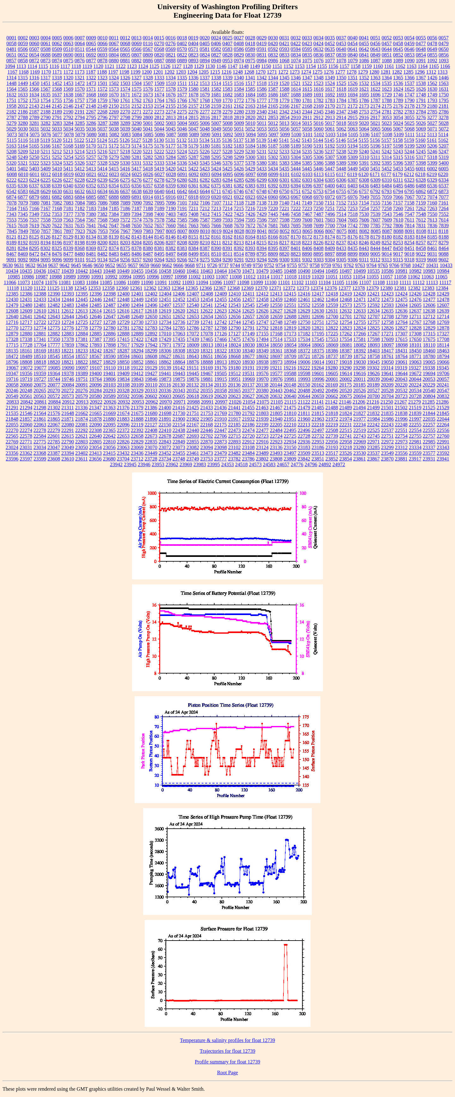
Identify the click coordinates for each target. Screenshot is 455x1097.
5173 (125, 146)
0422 (296, 43)
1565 (23, 89)
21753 (206, 413)
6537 (444, 185)
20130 (178, 384)
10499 (359, 271)
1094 (10, 66)
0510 (68, 49)
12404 (165, 293)
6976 (353, 197)
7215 (239, 208)
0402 (182, 43)
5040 (136, 128)
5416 (125, 168)
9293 (250, 259)
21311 (67, 407)
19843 (137, 379)
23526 (345, 453)
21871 (67, 419)
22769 (12, 441)
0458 (398, 43)
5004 (182, 123)
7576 (148, 219)
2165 (273, 106)
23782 (234, 458)
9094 (34, 259)
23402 (81, 453)
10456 (151, 271)
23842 (304, 458)
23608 (53, 458)
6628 (34, 191)
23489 (262, 453)
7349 (34, 214)
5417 (136, 168)
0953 (227, 60)
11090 (147, 282)
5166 (45, 146)
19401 (109, 373)
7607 (375, 219)
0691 (80, 55)
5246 (432, 151)
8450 (398, 248)
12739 (192, 322)
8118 (443, 231)
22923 (276, 441)
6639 (148, 191)
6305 (330, 180)
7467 (307, 214)
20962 (151, 402)
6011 (34, 174)
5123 (91, 140)
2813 (171, 117)
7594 (239, 219)
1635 (45, 94)
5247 (444, 151)
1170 (46, 72)
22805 (95, 441)
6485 (398, 185)
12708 (387, 316)
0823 (193, 55)
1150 (266, 66)
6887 (102, 197)
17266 (359, 333)
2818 (227, 117)
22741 (345, 436)
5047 (193, 128)
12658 (262, 316)
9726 (212, 265)
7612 (421, 219)
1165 (434, 66)
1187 (90, 72)
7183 (91, 208)
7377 (68, 214)
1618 (341, 89)
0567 (148, 49)
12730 (137, 322)
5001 (148, 123)
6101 (285, 174)
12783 (151, 328)
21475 (290, 407)
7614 (444, 219)
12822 (331, 328)
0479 (444, 43)
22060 (26, 424)
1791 (421, 100)
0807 (136, 55)
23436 (137, 453)
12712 (429, 316)
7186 (125, 208)
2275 (182, 111)
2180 (432, 106)
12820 (304, 328)
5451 (375, 168)
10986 (27, 276)
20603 (165, 396)
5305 (307, 157)
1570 (80, 89)
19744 (53, 379)
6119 (352, 174)
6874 (11, 197)
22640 (95, 436)
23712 (137, 458)
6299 (262, 180)
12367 (219, 288)
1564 (11, 89)
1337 (205, 77)
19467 (206, 373)
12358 (108, 288)
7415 (216, 214)
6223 (23, 180)
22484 (276, 430)
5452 (387, 168)
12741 (206, 322)
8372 (102, 248)
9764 (372, 265)
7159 (421, 202)
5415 (114, 168)
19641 (387, 373)
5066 (387, 128)
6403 (353, 185)
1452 (57, 83)
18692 (262, 356)
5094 (251, 134)
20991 (207, 402)
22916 (262, 441)
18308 (179, 350)
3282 (45, 123)
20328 (123, 390)
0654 (34, 55)
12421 (373, 293)
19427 (151, 373)
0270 (159, 43)
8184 (421, 237)
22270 (12, 430)
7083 (69, 202)
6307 (353, 180)
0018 (182, 37)
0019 (193, 37)
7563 (68, 219)
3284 (68, 123)
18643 (192, 356)
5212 (57, 151)
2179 (421, 106)
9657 (133, 265)
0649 (432, 49)
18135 (12, 350)
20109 (137, 384)
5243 (398, 151)
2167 (296, 106)
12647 (109, 316)
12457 (248, 299)
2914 (341, 117)
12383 (428, 288)
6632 (80, 191)
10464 (220, 271)
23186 (318, 447)
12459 (276, 299)
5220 (136, 151)
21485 (318, 407)
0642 (364, 49)
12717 (26, 322)
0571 (193, 49)
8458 (421, 248)
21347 (95, 407)
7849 (23, 231)
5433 (262, 168)
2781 (387, 111)
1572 (102, 89)
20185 (359, 384)
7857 (46, 231)
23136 (276, 447)
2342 (284, 111)
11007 (221, 276)
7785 (375, 225)
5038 (114, 128)
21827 (359, 413)
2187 (34, 111)
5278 (102, 157)
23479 (220, 453)
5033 (57, 128)
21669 (109, 413)
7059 (387, 197)
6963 (284, 197)
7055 (375, 197)
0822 (182, 55)
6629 (45, 191)
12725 (81, 322)
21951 (290, 419)
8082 (364, 231)
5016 (318, 123)
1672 (136, 94)
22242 (373, 424)
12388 (39, 293)
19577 (276, 373)
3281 (34, 123)
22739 (331, 436)
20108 (123, 384)
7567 (91, 219)
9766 (394, 265)
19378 (67, 373)
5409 (45, 168)
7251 (330, 208)
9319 (421, 259)
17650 (415, 339)
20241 (442, 384)
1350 (341, 77)
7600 (307, 219)
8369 (91, 248)
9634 (42, 265)
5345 (205, 163)
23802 (262, 458)
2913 (330, 117)
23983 (199, 464)
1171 (57, 72)
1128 (188, 66)
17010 (165, 333)
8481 (91, 254)
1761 (125, 100)
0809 (148, 55)
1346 (296, 77)
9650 (99, 265)
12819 (290, 328)
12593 (387, 305)
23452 (165, 453)
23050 (81, 447)
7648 (125, 225)
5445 (307, 168)
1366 (409, 77)
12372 (289, 288)
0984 (262, 60)
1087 (375, 60)
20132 (192, 384)
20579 (81, 396)
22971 (373, 441)
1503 (125, 83)
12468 (345, 299)
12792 (262, 328)
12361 (136, 288)
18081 (346, 345)
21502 (401, 407)
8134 (91, 237)
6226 (57, 180)
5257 (91, 157)
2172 (353, 106)
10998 (180, 276)
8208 (182, 242)
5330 (125, 163)
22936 (304, 441)
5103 (330, 134)
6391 (262, 185)
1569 (68, 89)
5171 (102, 146)
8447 (387, 248)
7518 (353, 214)
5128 (148, 140)
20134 (206, 384)
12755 (359, 322)
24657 (283, 464)
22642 (109, 436)
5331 (136, 163)
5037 (102, 128)
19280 (331, 367)
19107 (95, 367)
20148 (289, 384)
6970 (318, 197)
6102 (296, 174)
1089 (398, 60)
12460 (290, 299)
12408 (206, 293)
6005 (444, 168)
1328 (148, 77)
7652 (148, 225)
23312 (401, 447)
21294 (26, 407)
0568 (159, 49)
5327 (91, 163)
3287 (102, 123)
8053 (296, 231)
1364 (387, 77)
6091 (182, 174)
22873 (220, 441)
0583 (227, 49)
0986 (273, 60)
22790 (67, 441)
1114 (32, 66)
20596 (137, 396)
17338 (26, 339)
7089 (125, 202)
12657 (248, 316)
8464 (444, 248)
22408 (151, 430)
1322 (91, 77)
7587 (205, 219)
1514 (216, 83)
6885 (91, 197)
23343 (443, 447)
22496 (304, 430)
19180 (234, 367)
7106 (205, 202)
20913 (82, 402)
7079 (23, 202)
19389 (81, 373)
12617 (137, 311)
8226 (318, 242)
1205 (203, 72)
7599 (296, 219)
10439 (67, 271)
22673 (151, 436)
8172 (307, 237)
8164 (250, 237)
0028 (250, 37)
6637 (125, 191)
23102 (234, 447)
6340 (68, 185)
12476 (415, 299)
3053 (387, 117)
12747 (262, 322)
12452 (179, 299)
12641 (26, 316)
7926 (91, 231)
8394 (262, 248)
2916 (364, 117)
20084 (68, 384)
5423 (205, 168)
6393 (284, 185)
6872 (432, 191)
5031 (34, 128)
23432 (123, 453)
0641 (353, 49)
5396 (398, 163)
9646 (87, 265)
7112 (228, 202)
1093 (444, 60)
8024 (228, 231)
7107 (216, 202)
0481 (11, 49)
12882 (53, 333)
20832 (443, 396)
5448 (341, 168)
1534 (375, 83)
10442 (81, 271)
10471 (248, 271)
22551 (401, 430)
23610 (67, 458)
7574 (136, 219)
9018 (409, 254)
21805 (276, 413)
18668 (234, 356)
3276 (421, 117)
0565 (125, 49)
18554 (67, 356)
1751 (11, 100)
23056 (109, 447)
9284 (216, 259)
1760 (114, 100)
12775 (53, 328)
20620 (220, 396)
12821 (318, 328)
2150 (114, 106)
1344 (273, 77)
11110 (392, 282)
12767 (415, 322)
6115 (330, 174)
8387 (205, 248)
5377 (239, 163)
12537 (179, 305)
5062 (341, 128)
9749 (246, 265)
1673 (148, 94)
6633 (91, 191)
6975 (341, 197)
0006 (68, 37)
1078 (341, 60)
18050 (276, 345)
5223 (171, 151)
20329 (137, 390)
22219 (331, 424)
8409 (330, 248)
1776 (250, 100)
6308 (364, 180)
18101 (415, 345)
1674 (159, 94)
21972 (331, 419)
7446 (284, 214)
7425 (239, 214)
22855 (192, 441)
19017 (331, 362)
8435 (353, 248)
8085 (376, 231)
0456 (375, 43)
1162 (400, 66)
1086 (364, 60)
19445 (192, 373)
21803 (262, 413)
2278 (216, 111)
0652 (23, 55)
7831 (421, 225)
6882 (57, 197)
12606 (429, 305)
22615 (67, 436)
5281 (136, 157)
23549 (387, 453)
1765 (171, 100)
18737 (331, 356)
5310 (364, 157)
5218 (125, 151)
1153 (300, 66)
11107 (365, 282)
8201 (114, 242)
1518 (262, 83)
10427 (418, 265)
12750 (304, 322)
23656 (95, 458)
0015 (159, 37)
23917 (415, 458)
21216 (373, 402)
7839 (444, 225)
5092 (228, 134)
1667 (80, 94)
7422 (227, 214)
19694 (429, 373)
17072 (192, 333)
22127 (151, 424)
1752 (23, 100)
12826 (387, 328)
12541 (206, 305)
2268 (102, 111)
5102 (319, 134)
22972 (387, 441)
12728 (109, 322)
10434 (12, 271)
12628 (290, 311)
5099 (285, 134)
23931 (429, 458)
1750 (444, 94)
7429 (262, 214)
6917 (182, 197)
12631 (331, 311)
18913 (220, 362)
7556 (23, 219)
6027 (160, 174)
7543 (387, 214)
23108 (248, 447)
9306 (353, 259)
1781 (307, 100)
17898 (109, 345)
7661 (182, 225)
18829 (109, 362)
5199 (409, 146)
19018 (345, 362)
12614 (95, 311)
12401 (137, 293)
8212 (227, 242)
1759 (102, 100)
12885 (95, 333)
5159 (409, 140)
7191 (182, 208)
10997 (167, 276)
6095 (228, 174)
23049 (67, 447)
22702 (206, 436)
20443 (276, 390)
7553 (11, 219)
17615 (401, 339)
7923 (80, 231)
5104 (342, 134)
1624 (398, 89)
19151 (192, 367)
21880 (109, 419)
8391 (227, 248)
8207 (171, 242)
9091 (11, 259)
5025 (409, 123)
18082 (360, 345)
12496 (151, 305)
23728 (151, 458)
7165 (23, 208)
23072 (165, 447)
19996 (318, 379)
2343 (296, 111)
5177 (171, 146)
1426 (432, 77)
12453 (192, 299)
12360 (122, 288)
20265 (39, 390)
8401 (296, 248)
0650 (444, 49)
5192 (330, 146)
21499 (373, 407)
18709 (290, 356)
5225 (193, 151)
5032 (45, 128)
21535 (12, 413)
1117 (65, 66)
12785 (179, 328)
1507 (148, 83)
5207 (444, 146)
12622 (206, 311)
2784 (421, 111)
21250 (386, 402)
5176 (159, 146)
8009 (194, 231)
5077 (57, 134)
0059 (23, 43)
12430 (12, 299)
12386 (26, 293)
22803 (81, 441)
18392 (359, 350)
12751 (318, 322)
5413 (91, 168)
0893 (193, 60)
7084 (80, 202)
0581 (205, 49)
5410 (57, 168)
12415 (290, 293)
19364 (53, 373)
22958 (345, 441)
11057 (386, 276)
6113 (319, 174)
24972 (338, 464)
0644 (387, 49)
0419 (262, 43)
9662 (167, 265)
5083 (125, 134)
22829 (137, 441)
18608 (151, 356)
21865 (53, 419)
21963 (318, 419)
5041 (148, 128)
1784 (341, 100)
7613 (432, 219)
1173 (79, 72)
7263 (432, 208)
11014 (263, 276)
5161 (432, 140)
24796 (311, 464)
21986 (387, 419)
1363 (375, 77)
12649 (137, 316)
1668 (91, 94)
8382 (171, 248)
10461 (192, 271)
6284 (227, 180)
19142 (179, 367)
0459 (409, 43)
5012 (273, 123)
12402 (151, 293)
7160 (432, 202)
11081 (64, 282)
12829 (429, 328)
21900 (179, 419)
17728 (26, 345)
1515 (227, 83)
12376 (331, 288)
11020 (318, 276)
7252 (341, 208)
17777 (54, 345)
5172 (114, 146)
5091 (216, 134)
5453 (398, 168)
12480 (26, 305)
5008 (227, 123)
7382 (102, 214)
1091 (421, 60)
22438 (179, 430)
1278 (351, 72)
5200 (421, 146)
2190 (68, 111)
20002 (345, 379)
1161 (389, 66)
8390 (216, 248)
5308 (341, 157)
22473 (234, 430)
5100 (296, 134)
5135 (216, 140)
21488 (331, 407)
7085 (91, 202)
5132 (182, 140)
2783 (409, 111)
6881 (45, 197)
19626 (373, 373)
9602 (444, 259)
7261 (409, 208)
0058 (11, 43)
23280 (359, 447)
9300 (284, 259)
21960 (304, 419)
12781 (123, 328)
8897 (330, 254)
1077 (330, 60)
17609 (387, 339)
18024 (234, 345)
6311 (398, 180)
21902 (192, 419)
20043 (401, 379)
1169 (34, 72)
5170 (91, 146)
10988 (55, 276)
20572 (53, 396)
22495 (290, 430)
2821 (262, 117)
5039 (125, 128)
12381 (400, 288)
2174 (375, 106)
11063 (428, 276)
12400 (123, 293)
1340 (239, 77)
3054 (398, 117)
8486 (136, 254)
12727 (95, 322)
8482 (102, 254)
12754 (345, 322)
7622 (57, 225)
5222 (159, 151)
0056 (432, 37)
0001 (11, 37)
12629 (304, 311)
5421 (182, 168)
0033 (307, 37)
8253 (398, 242)
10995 (139, 276)
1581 (205, 89)
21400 (165, 407)
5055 (273, 128)
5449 (353, 168)
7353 (57, 214)
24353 (227, 464)
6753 (318, 191)
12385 (12, 293)
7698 (307, 225)
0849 (375, 55)
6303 (307, 180)
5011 (261, 123)
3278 (444, 117)
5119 (45, 140)
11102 (297, 282)
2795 (91, 117)
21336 (81, 407)
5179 (193, 146)
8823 (296, 254)
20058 (12, 384)
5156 (375, 140)
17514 (276, 339)
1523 (318, 83)
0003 (34, 37)
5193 (341, 146)
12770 (12, 328)
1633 (23, 94)
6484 (387, 185)
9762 (349, 265)
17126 (220, 333)
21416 (179, 407)
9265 (171, 259)
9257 (136, 259)
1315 (23, 77)
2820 (250, 117)
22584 (39, 436)
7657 (159, 225)
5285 (182, 157)
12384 (442, 288)
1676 (171, 94)
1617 (330, 89)
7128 (250, 202)
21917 (234, 419)
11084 (92, 282)
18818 (39, 362)
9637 (53, 265)
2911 (307, 117)
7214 (227, 208)
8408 (318, 248)
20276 (81, 390)
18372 (304, 350)
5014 (296, 123)
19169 (206, 367)
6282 (205, 180)
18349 (262, 350)
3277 (432, 117)
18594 (123, 356)
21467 (276, 407)
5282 (148, 157)
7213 (216, 208)
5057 (296, 128)
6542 (11, 191)
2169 (318, 106)
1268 (249, 72)
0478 (432, 43)
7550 (432, 214)
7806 (398, 225)
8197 (68, 242)
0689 (57, 55)
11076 (51, 282)
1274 (306, 72)
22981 (415, 441)
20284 (95, 390)
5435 (284, 168)
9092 (23, 259)
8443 (364, 248)
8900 (364, 254)
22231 (345, 424)
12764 (401, 322)
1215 (215, 72)
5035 (80, 128)
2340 (262, 111)
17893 (95, 345)
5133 (193, 140)
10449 (123, 271)
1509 (159, 83)
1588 (284, 89)
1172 (68, 72)
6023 (114, 174)
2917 (375, 117)
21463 (262, 407)
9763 (360, 265)
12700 (331, 316)
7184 (102, 208)
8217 (284, 242)
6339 (57, 185)
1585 (250, 89)
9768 (406, 265)
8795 (262, 254)
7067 (409, 197)
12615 (109, 311)
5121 (68, 140)
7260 (398, 208)
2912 (318, 117)
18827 (95, 362)
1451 (45, 83)
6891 (136, 197)
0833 (284, 55)
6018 (57, 174)
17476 (248, 339)
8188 (444, 237)
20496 (331, 390)
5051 (239, 128)
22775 (39, 441)
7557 (34, 219)
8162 (227, 237)
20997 (221, 402)
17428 (151, 339)
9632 (30, 265)
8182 (398, 237)
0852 (398, 55)
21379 (137, 407)
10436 (39, 271)
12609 (26, 311)
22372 (123, 430)
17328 (12, 339)
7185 (114, 208)
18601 (137, 356)
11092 (174, 282)
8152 (205, 237)
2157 (193, 106)
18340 (248, 350)
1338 (216, 77)
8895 (318, 254)
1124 (143, 66)
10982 (415, 271)
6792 (375, 191)
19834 (123, 379)
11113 (432, 282)
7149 (307, 202)
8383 (182, 248)
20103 (109, 384)
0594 (296, 49)
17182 (304, 333)
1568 (57, 89)
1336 (193, 77)
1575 (136, 89)
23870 (387, 458)
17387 (95, 339)
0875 (68, 60)
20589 (109, 396)
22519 (359, 430)
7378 (80, 214)
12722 (39, 322)
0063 (68, 43)
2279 (227, 111)
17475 (234, 339)
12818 (276, 328)
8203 (125, 242)
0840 (353, 55)
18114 (443, 345)
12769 (443, 322)
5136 (227, 140)
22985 (429, 441)
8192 (23, 242)
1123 (132, 66)
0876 (80, 60)
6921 (227, 197)
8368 (80, 248)
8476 (57, 254)
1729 (387, 94)
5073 (12, 134)
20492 (318, 390)
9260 (148, 259)
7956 (114, 231)
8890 (307, 254)
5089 (194, 134)
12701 (345, 316)
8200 (102, 242)
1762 (136, 100)
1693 (341, 94)
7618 (23, 225)
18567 (95, 356)
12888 (123, 333)
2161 (227, 106)
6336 (23, 185)
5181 (216, 146)
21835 (387, 413)
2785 (432, 111)
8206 (159, 242)
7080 (34, 202)
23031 (26, 447)
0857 (11, 60)
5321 (23, 163)
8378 (136, 248)
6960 (273, 197)
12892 (151, 333)
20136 (234, 384)
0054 (409, 37)
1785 (353, 100)
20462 (290, 390)
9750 (258, 265)
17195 (318, 333)
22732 (318, 436)
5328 (102, 163)
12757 (373, 322)
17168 (276, 333)
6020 (80, 174)
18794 (443, 356)
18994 (290, 362)
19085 (54, 367)
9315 (398, 259)
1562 (432, 83)
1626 (421, 89)
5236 (318, 151)
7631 (68, 225)
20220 (401, 384)
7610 (398, 219)
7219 (262, 208)
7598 (284, 219)
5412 (80, 168)
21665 (95, 413)
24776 (297, 464)
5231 (262, 151)
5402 (23, 168)
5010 (250, 123)
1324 (114, 77)
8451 (409, 248)
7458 (296, 214)
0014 (148, 37)
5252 (57, 157)
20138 (262, 384)
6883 (68, 197)
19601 (318, 373)
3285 (80, 123)
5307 (330, 157)
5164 (23, 146)
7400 (159, 214)
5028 (444, 123)
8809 (273, 254)
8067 (330, 231)
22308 (95, 430)
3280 (23, 123)
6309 (375, 180)
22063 (39, 424)
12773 (26, 328)
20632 (276, 396)
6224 (34, 180)
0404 (193, 43)
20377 (248, 390)
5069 (421, 128)
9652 (110, 265)
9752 (269, 265)
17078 (206, 333)
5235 (307, 151)
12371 (275, 288)
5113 (432, 134)
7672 (250, 225)
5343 (193, 163)
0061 (45, 43)
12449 (137, 299)
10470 (234, 271)
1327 (136, 77)
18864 (179, 362)
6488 (421, 185)
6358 (159, 185)
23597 (26, 458)
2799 (136, 117)
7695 (296, 225)
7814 (409, 225)
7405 (182, 214)
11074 (37, 282)
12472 (373, 299)
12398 (109, 293)
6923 (250, 197)
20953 (137, 402)
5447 (330, 168)
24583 (269, 464)
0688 (45, 55)
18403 (373, 350)
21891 (165, 419)
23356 (12, 453)
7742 (353, 225)
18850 (123, 362)
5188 (284, 146)
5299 (239, 157)
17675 (429, 339)
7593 (227, 219)
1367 (421, 77)
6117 (341, 174)
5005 (193, 123)
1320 (68, 77)
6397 (318, 185)
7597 (273, 219)
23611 (81, 458)
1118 (76, 66)
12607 (443, 305)
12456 (234, 299)
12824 (359, 328)
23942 (116, 464)
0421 (284, 43)
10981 (401, 271)
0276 (171, 43)
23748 (179, 458)
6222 (11, 180)
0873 (45, 60)
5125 (113, 140)
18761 (387, 356)
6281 (193, 180)
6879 (34, 197)
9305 (341, 259)
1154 (311, 66)
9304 (330, 259)
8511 (227, 254)
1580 (193, 89)
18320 (192, 350)
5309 (353, 157)
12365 (191, 288)
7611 (409, 219)
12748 (276, 322)
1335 (182, 77)
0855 (432, 55)
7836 (432, 225)
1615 (307, 89)
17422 (137, 339)
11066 (10, 282)
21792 (248, 413)
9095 (45, 259)
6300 (273, 180)
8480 (80, 254)
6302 (296, 180)
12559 (331, 305)
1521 (296, 83)
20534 (415, 390)
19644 (401, 373)
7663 (193, 225)
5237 (330, 151)
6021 (91, 174)
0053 (398, 37)
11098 (243, 282)
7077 (444, 197)
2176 (398, 106)
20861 (40, 402)
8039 (251, 231)
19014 (318, 362)
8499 (193, 254)
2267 (91, 111)
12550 (276, 305)
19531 (248, 373)
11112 (419, 282)
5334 (171, 163)
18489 (26, 356)
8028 (239, 231)
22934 (290, 441)
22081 (81, 424)
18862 (165, 362)
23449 (151, 453)
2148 (91, 106)
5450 (364, 168)
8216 (273, 242)
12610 (39, 311)
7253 (353, 208)
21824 (345, 413)
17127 (234, 333)
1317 (45, 77)
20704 (387, 396)
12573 (345, 305)
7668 (227, 225)
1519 (273, 83)
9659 (144, 265)
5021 (375, 123)
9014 (387, 254)
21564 (39, 413)
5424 (216, 168)
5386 (318, 163)
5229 (239, 151)
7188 (148, 208)
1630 (432, 89)
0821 (171, 55)
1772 (239, 100)
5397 (409, 163)
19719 (26, 379)
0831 (262, 55)
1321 (80, 77)
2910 (296, 117)
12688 (290, 316)
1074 (296, 60)
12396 (95, 293)
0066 (102, 43)
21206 (359, 402)
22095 (109, 424)
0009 (91, 37)
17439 (192, 339)
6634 (102, 191)
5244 (409, 151)
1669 (102, 94)
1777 (262, 100)
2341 (273, 111)
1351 (353, 77)
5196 (375, 146)
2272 (148, 111)
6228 (80, 180)
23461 (192, 453)
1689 (307, 94)
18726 (318, 356)
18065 (318, 345)
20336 (165, 390)
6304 (318, 180)
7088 (114, 202)
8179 (375, 237)
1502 (114, 83)
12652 (179, 316)
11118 (13, 288)
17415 (123, 339)
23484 (248, 453)
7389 (125, 214)
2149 (102, 106)
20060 (26, 384)
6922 (239, 197)
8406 (307, 248)
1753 (34, 100)
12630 (318, 311)
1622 (375, 89)
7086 (103, 202)
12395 (81, 293)
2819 (239, 117)
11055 (373, 276)
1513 (205, 83)
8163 (239, 237)
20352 (192, 390)
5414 (102, 168)
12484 (81, 305)
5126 (125, 140)
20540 (429, 390)
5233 (284, 151)
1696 (375, 94)
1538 (421, 83)
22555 (429, 430)
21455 (248, 407)
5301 (262, 157)
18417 (387, 350)
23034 (39, 447)
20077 (54, 384)
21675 (137, 413)
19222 (303, 367)
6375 (216, 185)
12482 (53, 305)
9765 (383, 265)
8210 (205, 242)
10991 (97, 276)
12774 (39, 328)
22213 (304, 424)
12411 (248, 293)
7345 (23, 214)
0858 (23, 60)
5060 (318, 128)
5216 (102, 151)
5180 (205, 146)
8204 (136, 242)
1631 (444, 89)
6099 (273, 174)
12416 (304, 293)
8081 (353, 231)
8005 (171, 231)
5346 (216, 163)
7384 (114, 214)
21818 (331, 413)
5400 (444, 163)
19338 (428, 367)
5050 (227, 128)
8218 (296, 242)
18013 (207, 345)
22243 (387, 424)
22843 (165, 441)
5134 (204, 140)
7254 (364, 208)
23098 (220, 447)
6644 (205, 191)
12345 (80, 288)
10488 (290, 271)
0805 (125, 55)
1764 (159, 100)
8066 (319, 231)
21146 (345, 402)
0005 (57, 37)
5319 (444, 157)
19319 (401, 367)
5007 (216, 123)
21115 (290, 402)
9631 (19, 265)
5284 (171, 157)
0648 (421, 49)
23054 (95, 447)
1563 (444, 83)
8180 (387, 237)
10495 (331, 271)
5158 (398, 140)
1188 (102, 72)
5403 (34, 168)
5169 (80, 146)
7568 (102, 219)
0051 (375, 37)
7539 (375, 214)
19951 (234, 379)
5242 (387, 151)
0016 (171, 37)
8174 (330, 237)
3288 (114, 123)
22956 (331, 441)
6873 (444, 191)
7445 (273, 214)
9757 (303, 265)
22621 (81, 436)
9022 (421, 254)
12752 (331, 322)
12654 (206, 316)
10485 (276, 271)
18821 (67, 362)
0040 (353, 37)
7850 (34, 231)
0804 (114, 55)
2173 (364, 106)
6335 (11, 185)
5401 (11, 168)
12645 (81, 316)
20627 (248, 396)
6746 (239, 191)
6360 (182, 185)
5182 (227, 146)
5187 (273, 146)
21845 (443, 413)
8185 (432, 237)
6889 (125, 197)
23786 (248, 458)
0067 (114, 43)
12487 (109, 305)
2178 (409, 106)
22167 (192, 424)
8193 (34, 242)
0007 (80, 37)
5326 (80, 163)
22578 (26, 436)
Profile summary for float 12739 (227, 1061)
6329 (432, 180)
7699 (318, 225)
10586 (387, 271)
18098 (401, 345)
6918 (193, 197)
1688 (296, 94)
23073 (179, 447)
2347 (341, 111)
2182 (11, 111)
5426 (239, 168)
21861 (39, 419)
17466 (220, 339)
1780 (296, 100)
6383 (250, 185)
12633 (359, 311)
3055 (409, 117)
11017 (276, 276)
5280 (125, 157)
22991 (443, 441)
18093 (373, 345)
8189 (11, 242)
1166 (445, 66)
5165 (34, 146)
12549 (262, 305)
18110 (429, 345)
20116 (165, 384)
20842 (26, 402)
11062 (414, 276)
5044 (159, 128)
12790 (234, 328)
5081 (103, 134)
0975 (250, 60)
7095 (160, 202)
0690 (68, 55)
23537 (373, 453)
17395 (109, 339)
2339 (250, 111)
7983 (148, 231)
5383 (284, 163)
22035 (429, 419)
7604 (341, 219)
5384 (296, 163)
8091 (410, 231)
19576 (262, 373)
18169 (39, 350)
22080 (67, 424)
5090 (205, 134)
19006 (304, 362)
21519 (415, 407)
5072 (444, 128)
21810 (290, 413)
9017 (398, 254)
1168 (23, 72)
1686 (273, 94)
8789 (250, 254)
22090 (95, 424)
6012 (46, 174)
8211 (216, 242)
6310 (387, 180)
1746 (398, 94)
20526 (359, 390)
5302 (273, 157)
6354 (114, 185)
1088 (387, 60)
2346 (330, 111)
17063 (179, 333)
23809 (290, 458)
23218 (345, 447)
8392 (239, 248)
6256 (114, 180)
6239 (102, 180)
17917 (123, 345)
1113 (21, 66)
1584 (239, 89)
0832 (273, 55)
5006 (205, 123)
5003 (171, 123)
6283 (216, 180)
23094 (206, 447)
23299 (387, 447)
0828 (227, 55)
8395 (273, 248)
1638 (68, 94)
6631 (68, 191)
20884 (54, 402)
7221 (284, 208)
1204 (192, 72)
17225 (331, 333)
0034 (318, 37)
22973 (401, 441)
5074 (23, 134)
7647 (114, 225)
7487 (318, 214)
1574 (125, 89)
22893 (234, 441)
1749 (432, 94)
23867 (373, 458)
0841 (364, 55)
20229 (428, 384)
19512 (234, 373)
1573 (114, 89)
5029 (11, 128)
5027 (432, 123)
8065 (307, 231)
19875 (179, 379)
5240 (364, 151)
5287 (193, 157)
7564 (80, 219)
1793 (432, 100)
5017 (330, 123)
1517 (250, 83)
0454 (353, 43)
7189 (159, 208)
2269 (114, 111)
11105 (338, 282)
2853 (273, 117)
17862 (82, 345)
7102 (194, 202)
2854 (284, 117)
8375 (125, 248)
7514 (341, 214)
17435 (179, 339)
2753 (364, 111)
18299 (151, 350)
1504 (136, 83)
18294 (137, 350)
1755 (57, 100)
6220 (443, 174)
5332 (148, 163)
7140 (284, 202)
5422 (193, 168)
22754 (401, 436)
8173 (318, 237)
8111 (432, 231)
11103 (311, 282)
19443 (179, 373)
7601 (318, 219)
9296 (273, 259)
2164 (262, 106)
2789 (34, 117)
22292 (81, 430)
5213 (68, 151)
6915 (159, 197)
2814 (182, 117)
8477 (68, 254)
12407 (192, 293)
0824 (205, 55)
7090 (137, 202)
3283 (57, 123)
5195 (364, 146)
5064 (364, 128)
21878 (95, 419)
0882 (136, 60)
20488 (304, 390)
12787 (206, 328)
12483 (67, 305)
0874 (57, 60)
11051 (331, 276)
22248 (401, 424)
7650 (136, 225)
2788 (23, 117)
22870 (206, 441)
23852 (331, 458)
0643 (375, 49)
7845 (12, 231)
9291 (239, 259)
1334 (171, 77)
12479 (12, 305)
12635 (387, 311)
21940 (276, 419)
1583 (227, 89)
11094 (202, 282)
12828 (415, 328)
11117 (445, 282)
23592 (443, 453)
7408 (193, 214)
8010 (205, 231)
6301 (284, 180)
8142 (125, 237)
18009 (193, 345)
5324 (57, 163)
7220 (273, 208)
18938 (262, 362)
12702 (359, 316)
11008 (235, 276)
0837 (330, 55)
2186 (23, 111)
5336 (182, 163)
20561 (26, 396)
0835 (307, 55)
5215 (91, 151)
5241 (375, 151)
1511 (182, 83)
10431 (432, 265)
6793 (387, 191)
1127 (176, 66)
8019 (216, 231)
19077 (40, 367)
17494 (262, 339)
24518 (241, 464)
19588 (290, 373)
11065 (441, 276)
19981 (290, 379)
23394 (67, 453)
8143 (136, 237)
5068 (409, 128)
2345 (318, 111)
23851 (318, 458)
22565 (12, 436)
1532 (364, 83)
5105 (353, 134)
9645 (76, 265)
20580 (95, 396)
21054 (249, 402)
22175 (220, 424)
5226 (205, 151)
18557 (81, 356)
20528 (387, 390)
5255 (80, 157)
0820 (159, 55)
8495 (159, 254)
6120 (364, 174)
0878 (102, 60)
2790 (45, 117)
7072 (421, 197)
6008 (12, 174)
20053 (429, 379)
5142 (295, 140)
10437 (53, 271)
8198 (80, 242)
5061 (330, 128)
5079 (80, 134)
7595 (250, 219)
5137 (239, 140)
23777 (220, 458)
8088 (398, 231)
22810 (109, 441)
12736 (179, 322)
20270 (53, 390)
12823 (345, 328)
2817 (216, 117)
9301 (296, 259)
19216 (289, 367)
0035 (330, 37)
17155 (262, 333)
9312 (375, 259)
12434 (53, 299)
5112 (421, 134)
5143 (307, 140)
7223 (307, 208)
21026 (235, 402)
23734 (165, 458)
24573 (255, 464)
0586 (239, 49)
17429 (165, 339)
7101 (182, 202)
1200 (147, 72)
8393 (250, 248)
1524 (330, 83)
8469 (23, 254)
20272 (67, 390)
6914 (148, 197)
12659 (276, 316)
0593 (284, 49)
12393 (67, 293)
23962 (172, 464)
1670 (114, 94)
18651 (206, 356)
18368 (290, 350)
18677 (248, 356)
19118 (123, 367)
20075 (40, 384)
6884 (80, 197)
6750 (284, 191)
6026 (148, 174)
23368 (39, 453)
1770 (227, 100)
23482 (234, 453)
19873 (165, 379)
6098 (262, 174)
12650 (151, 316)
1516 (239, 83)
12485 (95, 305)
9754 (281, 265)
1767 (193, 100)
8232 (330, 242)
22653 (123, 436)
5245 (421, 151)
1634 (34, 94)
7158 (409, 202)
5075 (34, 134)
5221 (148, 151)
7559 (57, 219)
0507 (34, 49)
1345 (284, 77)
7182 (80, 208)
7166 (34, 208)
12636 (401, 311)
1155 (322, 66)
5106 (364, 134)
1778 (273, 100)
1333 (159, 77)
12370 (261, 288)
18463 (443, 350)
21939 (262, 419)
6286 (250, 180)
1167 (12, 72)
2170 (330, 106)
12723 (53, 322)
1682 (227, 94)
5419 (159, 168)
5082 (114, 134)
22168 (206, 424)
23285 (373, 447)
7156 (386, 202)
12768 (429, 322)
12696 (318, 316)
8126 (45, 237)
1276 (329, 72)
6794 (398, 191)
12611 (53, 311)
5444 (296, 168)
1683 (239, 94)
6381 (227, 185)
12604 (401, 305)
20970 (165, 402)
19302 (373, 367)
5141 (284, 140)
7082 (57, 202)
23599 (39, 458)
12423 (387, 293)
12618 (151, 311)
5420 (171, 168)
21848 (12, 419)
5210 (34, 151)
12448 (123, 299)
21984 (373, 419)
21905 (206, 419)
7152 (341, 202)
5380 (262, 163)
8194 (45, 242)
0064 (80, 43)
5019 (353, 123)
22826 (123, 441)
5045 (171, 128)
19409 (123, 373)
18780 (429, 356)
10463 (206, 271)
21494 (359, 407)
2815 (193, 117)
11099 (257, 282)
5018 (341, 123)
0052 (387, 37)
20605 (179, 396)
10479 (262, 271)
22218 (318, 424)
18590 (109, 356)
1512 (193, 83)
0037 (341, 37)
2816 (205, 117)
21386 (151, 407)
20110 (151, 384)
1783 (330, 100)
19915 (220, 379)
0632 (318, 49)
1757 (80, 100)
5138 (250, 140)
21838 (401, 413)
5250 (34, 157)
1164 (423, 66)
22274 (26, 430)
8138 (102, 237)
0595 (307, 49)
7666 (216, 225)
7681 (273, 225)
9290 (227, 259)
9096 (57, 259)
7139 (273, 202)
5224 (182, 151)
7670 (239, 225)
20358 (220, 390)
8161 (216, 237)
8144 (148, 237)
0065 (91, 43)
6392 (273, 185)
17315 (429, 333)
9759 (326, 265)
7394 (136, 214)
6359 (171, 185)
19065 (429, 362)
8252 (387, 242)
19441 (165, 373)
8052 (285, 231)
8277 (432, 242)
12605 (415, 305)
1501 (102, 83)
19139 (165, 367)
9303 (318, 259)
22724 (276, 436)
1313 (442, 72)
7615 (11, 225)
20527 (373, 390)
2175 (387, 106)
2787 (11, 117)
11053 (345, 276)
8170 (296, 237)
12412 (262, 293)
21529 (443, 407)
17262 (345, 333)
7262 (421, 208)
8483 (114, 254)
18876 (192, 362)
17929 (137, 345)
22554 (415, 430)
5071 (432, 128)
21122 (304, 402)
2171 (341, 106)
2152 (136, 106)
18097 (387, 345)
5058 (307, 128)
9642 (64, 265)
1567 (45, 89)
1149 (255, 66)
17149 (248, 333)
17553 (331, 339)
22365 (109, 430)
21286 (442, 402)
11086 (119, 282)
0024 (216, 37)
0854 (421, 55)
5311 (375, 157)
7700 (330, 225)
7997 (160, 231)
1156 (333, 66)
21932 (248, 419)
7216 (250, 208)
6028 (171, 174)
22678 (165, 436)
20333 (151, 390)
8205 (148, 242)
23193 (331, 447)
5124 (102, 140)
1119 (87, 66)
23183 (304, 447)
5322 (34, 163)
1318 (57, 77)
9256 (125, 259)
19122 (137, 367)
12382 (414, 288)
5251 (45, 157)
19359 (39, 373)
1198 (124, 72)
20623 (234, 396)
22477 (262, 430)
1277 (340, 72)
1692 (330, 94)
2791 (57, 117)
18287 (123, 350)
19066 (443, 362)
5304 (296, 157)
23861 (359, 458)
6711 (216, 191)
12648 (123, 316)
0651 (11, 55)
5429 (250, 168)
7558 (45, 219)
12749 (290, 322)
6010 (23, 174)
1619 (353, 89)
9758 (315, 265)
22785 (53, 441)
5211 (45, 151)
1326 (125, 77)
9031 (432, 254)
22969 (359, 441)
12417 (318, 293)
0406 (216, 43)
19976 (276, 379)
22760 (443, 436)
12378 (358, 288)
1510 (171, 83)
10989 (69, 276)
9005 (375, 254)
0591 (262, 49)
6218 (421, 174)
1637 (57, 94)
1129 (199, 66)
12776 (67, 328)
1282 (397, 72)
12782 (137, 328)
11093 (188, 282)
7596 (262, 219)
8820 (284, 254)
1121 (109, 66)
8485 (125, 254)
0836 (318, 55)
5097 (273, 134)
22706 (220, 436)
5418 (148, 168)
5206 (432, 146)
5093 (239, 134)
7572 (125, 219)
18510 (39, 356)
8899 (353, 254)
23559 (415, 453)
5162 (443, 140)
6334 (444, 180)
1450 (34, 83)
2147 (80, 106)
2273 (159, 111)
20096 (95, 384)
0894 (205, 60)
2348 (353, 111)
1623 (387, 89)
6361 (193, 185)
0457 (387, 43)
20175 (345, 384)
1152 (288, 66)
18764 (401, 356)
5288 (205, 157)
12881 (39, 333)
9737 (224, 265)
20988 (193, 402)
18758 (373, 356)
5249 (23, 157)
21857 (26, 419)
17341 (39, 339)
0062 (57, 43)
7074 (432, 197)
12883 (67, 333)
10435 (26, 271)
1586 (262, 89)
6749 (273, 191)
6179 (398, 174)
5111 (410, 134)
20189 (373, 384)
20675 (345, 396)
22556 (443, 430)
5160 (421, 140)
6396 (307, 185)
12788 (220, 328)
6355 (125, 185)
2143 (34, 106)
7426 (250, 214)
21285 (428, 402)
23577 (429, 453)
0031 (284, 37)
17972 (179, 345)
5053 (262, 128)
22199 (262, 424)
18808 (26, 362)
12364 (178, 288)
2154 (159, 106)
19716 (12, 379)
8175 (341, 237)
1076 (318, 60)
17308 (415, 333)
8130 (80, 237)
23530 (359, 453)
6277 (148, 180)
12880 (26, 333)
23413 (95, 453)
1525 (341, 83)
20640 (290, 396)
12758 (387, 322)
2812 (159, 117)
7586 (193, 219)
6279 (171, 180)
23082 (192, 447)
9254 (114, 259)
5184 (250, 146)
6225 (45, 180)
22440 (192, 430)
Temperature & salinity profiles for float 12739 (227, 1040)
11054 (359, 276)
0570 (182, 49)
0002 (23, 37)
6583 (23, 191)
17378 (67, 339)
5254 (68, 157)
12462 (318, 299)
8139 (114, 237)
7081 (46, 202)
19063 (415, 362)
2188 (45, 111)
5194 (353, 146)
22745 (373, 436)
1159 (367, 66)
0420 (273, 43)
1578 (171, 89)
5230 (250, 151)
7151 (330, 202)
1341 (250, 77)
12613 (81, 311)
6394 (296, 185)
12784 (165, 328)
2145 (57, 106)
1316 (34, 77)
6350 (80, 185)
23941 (443, 458)
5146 (341, 140)
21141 (318, 402)
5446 (318, 168)
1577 (159, 89)
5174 (136, 146)
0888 (171, 60)
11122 (39, 288)
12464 (331, 299)
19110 (109, 367)
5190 (307, 146)
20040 (387, 379)
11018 (290, 276)
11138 (67, 288)
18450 (415, 350)
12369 (247, 288)
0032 (296, 37)
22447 (220, 430)
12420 (359, 293)
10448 (109, 271)
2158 (205, 106)
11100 (270, 282)
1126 (165, 66)
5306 (318, 157)
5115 (11, 140)
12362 (150, 288)
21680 (151, 413)
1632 (11, 94)
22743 (359, 436)
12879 (12, 333)
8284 (23, 248)
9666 (178, 265)
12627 (276, 311)
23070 (151, 447)
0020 (205, 37)
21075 (263, 402)
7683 (284, 225)
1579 (182, 89)
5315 (398, 157)
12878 (443, 328)
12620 (179, 311)
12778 (81, 328)
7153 (352, 202)
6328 (421, 180)
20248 (26, 390)
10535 (373, 271)
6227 (68, 180)
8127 (57, 237)
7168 (57, 208)
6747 (250, 191)
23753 (206, 458)
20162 (317, 384)
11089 (133, 282)
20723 (401, 396)
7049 (364, 197)
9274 (193, 259)
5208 (11, 151)
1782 (318, 100)
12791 (248, 328)
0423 (307, 43)
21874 (81, 419)
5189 (296, 146)
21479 (304, 407)
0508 (45, 49)
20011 (359, 379)
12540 (192, 305)
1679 (205, 94)
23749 (192, 458)
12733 (151, 322)
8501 (205, 254)
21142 (331, 402)
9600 (432, 259)
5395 (387, 163)
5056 (284, 128)
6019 (69, 174)
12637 (415, 311)
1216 (226, 72)
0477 (421, 43)
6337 (34, 185)
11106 (351, 282)
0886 (148, 60)
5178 (182, 146)
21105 (276, 402)
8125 (34, 237)
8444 (375, 248)
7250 (318, 208)
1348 (318, 77)
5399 (432, 163)
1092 (432, 60)
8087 (387, 231)
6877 (23, 197)
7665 (205, 225)
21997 (415, 419)
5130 (159, 140)
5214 (80, 151)
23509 (304, 453)
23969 (185, 464)
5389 (341, 163)
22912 (248, 441)
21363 (109, 407)
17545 (318, 339)
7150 (318, 202)
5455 (409, 168)
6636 (114, 191)
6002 (432, 168)
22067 (53, 424)
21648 (67, 413)
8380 (148, 248)
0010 (102, 37)
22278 (39, 430)
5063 (353, 128)
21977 (359, 419)
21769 (220, 413)
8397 (284, 248)
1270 (260, 72)
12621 (192, 311)
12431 (26, 299)
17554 (345, 339)
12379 (372, 288)
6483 (375, 185)
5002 (159, 123)
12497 (165, 305)
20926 (110, 402)
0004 (45, 37)
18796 (12, 362)
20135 (220, 384)
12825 (373, 328)
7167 (45, 208)
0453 (341, 43)
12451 (165, 299)
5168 (68, 146)
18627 (165, 356)
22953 (318, 441)
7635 (80, 225)
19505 (220, 373)
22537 (387, 430)
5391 (364, 163)
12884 (81, 333)
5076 (46, 134)
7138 (261, 202)
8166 (273, 237)
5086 (160, 134)
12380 (386, 288)
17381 (81, 339)
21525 (429, 407)
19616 (359, 373)
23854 (345, 458)
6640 (159, 191)
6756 (353, 191)
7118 (239, 202)
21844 (429, 413)
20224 (415, 384)
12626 (262, 311)
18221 (67, 350)
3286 (91, 123)
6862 (421, 191)
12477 (429, 299)
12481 (39, 305)
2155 (171, 106)
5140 (273, 140)
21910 (220, 419)
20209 (387, 384)
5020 (364, 123)
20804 (429, 396)
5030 (23, 128)
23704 (123, 458)
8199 (91, 242)
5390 (353, 163)
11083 (78, 282)
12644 (67, 316)
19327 (415, 367)
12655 (220, 316)
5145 (330, 140)
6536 (432, 185)
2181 (444, 106)
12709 (401, 316)
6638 (136, 191)
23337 (429, 447)
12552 (304, 305)
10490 (304, 271)
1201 (158, 72)
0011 (113, 37)
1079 (353, 60)
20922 (96, 402)
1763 (148, 100)
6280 (182, 180)
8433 (341, 248)
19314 (387, 367)
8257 (421, 242)
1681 (216, 94)
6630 (57, 191)
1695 (364, 94)
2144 (45, 106)
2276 (193, 111)
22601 (53, 436)
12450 (151, 299)
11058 (400, 276)
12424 (401, 293)
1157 (344, 66)
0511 (79, 49)
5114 (443, 134)
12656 (234, 316)
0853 (409, 55)
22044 (443, 419)
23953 (158, 464)
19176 (220, 367)
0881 (125, 60)
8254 (409, 242)
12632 (345, 311)
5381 (273, 163)
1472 (80, 83)
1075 (307, 60)
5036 (91, 128)
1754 (45, 100)
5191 (318, 146)
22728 (304, 436)
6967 (296, 197)
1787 (375, 100)
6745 (227, 191)
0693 (102, 55)
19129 (151, 367)
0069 (136, 43)
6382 (239, 185)
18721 (304, 356)
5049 (216, 128)
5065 (375, 128)
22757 (429, 436)
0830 (250, 55)
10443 (95, 271)
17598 (373, 339)
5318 (432, 157)
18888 (206, 362)
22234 (359, 424)
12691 (304, 316)
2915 (353, 117)
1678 (193, 94)
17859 (68, 345)
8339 (68, 248)
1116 (54, 66)
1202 (169, 72)
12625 (248, 311)
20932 (124, 402)
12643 (53, 316)
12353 (94, 288)
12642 (39, 316)
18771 (415, 356)
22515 (345, 430)
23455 (179, 453)
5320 (11, 163)
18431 (401, 350)
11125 (53, 288)
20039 (373, 379)
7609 (387, 219)
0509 (57, 49)
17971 (165, 345)
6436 (364, 185)
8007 (182, 231)
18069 (332, 345)
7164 (11, 208)
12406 (179, 293)
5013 (284, 123)
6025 (137, 174)
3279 (11, 123)
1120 (98, 66)
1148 (244, 66)
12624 (234, 311)
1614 (296, 89)
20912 (68, 402)
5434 (273, 168)
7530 (364, 214)
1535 (387, 83)
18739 (345, 356)
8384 (193, 248)
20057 (443, 379)
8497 (171, 254)
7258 (387, 208)
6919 (205, 197)
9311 (364, 259)
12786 (192, 328)
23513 (318, 453)
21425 (192, 407)
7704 (341, 225)
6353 (102, 185)
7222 (296, 208)
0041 (364, 37)
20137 (248, 384)
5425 (227, 168)
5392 (375, 163)
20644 (304, 396)
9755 (292, 265)
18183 (53, 350)
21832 (373, 413)
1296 (420, 72)
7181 (68, 208)
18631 (179, 356)
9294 (262, 259)
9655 (121, 265)
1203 (181, 72)
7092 (148, 202)
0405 (205, 43)
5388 (330, 163)
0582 (216, 49)
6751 (296, 191)
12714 (443, 316)
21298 (39, 407)
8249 (375, 242)
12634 (373, 311)
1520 (284, 83)
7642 (102, 225)
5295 (216, 157)
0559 (102, 49)
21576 (53, 413)
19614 (345, 373)
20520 (345, 390)
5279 (114, 157)
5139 (261, 140)
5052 (250, 128)
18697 (276, 356)
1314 (11, 77)
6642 (182, 191)
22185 (234, 424)
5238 (341, 151)
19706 (443, 373)
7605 (353, 219)
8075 (342, 231)
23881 (401, 458)
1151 (277, 66)
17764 (40, 345)
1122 (120, 66)
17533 (290, 339)
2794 (80, 117)
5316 (409, 157)
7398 (148, 214)
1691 (318, 94)
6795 (409, 191)
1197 (113, 72)
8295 (34, 248)
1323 (102, 77)
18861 (151, 362)
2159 (216, 106)
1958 (11, 106)
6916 (171, 197)
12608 (12, 311)
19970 (262, 379)
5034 (68, 128)
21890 (151, 419)
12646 (95, 316)
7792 (387, 225)
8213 (239, 242)
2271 (136, 111)
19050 (387, 362)
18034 (262, 345)
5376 (227, 163)
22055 (12, 424)
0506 (23, 49)
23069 (137, 447)
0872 (34, 60)
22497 (318, 430)
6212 (409, 174)
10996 (153, 276)
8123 (23, 237)
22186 (248, 424)
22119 (137, 424)
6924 (262, 197)
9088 (444, 254)
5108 (387, 134)
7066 (398, 197)
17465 (206, 339)
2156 (182, 106)
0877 (91, 60)
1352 (364, 77)
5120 (57, 140)
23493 (276, 453)
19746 (67, 379)
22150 (165, 424)
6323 (409, 180)
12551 (290, 305)
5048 (205, 128)
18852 (137, 362)
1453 (68, 83)
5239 (353, 151)
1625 (409, 89)
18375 (318, 350)
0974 (239, 60)
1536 (398, 83)
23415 (109, 453)
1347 (307, 77)
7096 (171, 202)
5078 (69, 134)
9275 (205, 259)
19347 (12, 373)
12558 (318, 305)
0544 (91, 49)
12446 (95, 299)
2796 (102, 117)
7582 (171, 219)
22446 (206, 430)
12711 (415, 316)
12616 (123, 311)
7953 (103, 231)
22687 (179, 436)
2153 (148, 106)
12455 (220, 299)
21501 (387, 407)
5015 (307, 123)
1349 (330, 77)
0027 (239, 37)
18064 (304, 345)
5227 (216, 151)
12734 (165, 322)
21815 (318, 413)
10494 (318, 271)
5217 (114, 151)
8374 (114, 248)
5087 (171, 134)
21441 (234, 407)
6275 (125, 180)
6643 (193, 191)
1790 (409, 100)
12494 (137, 305)
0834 (296, 55)
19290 (345, 367)
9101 (80, 259)
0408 (239, 43)
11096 (215, 282)
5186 (262, 146)
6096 (239, 174)
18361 (276, 350)
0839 (341, 55)
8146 (171, 237)
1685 (262, 94)
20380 (262, 390)
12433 (39, 299)
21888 (137, 419)
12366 (205, 288)
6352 (91, 185)
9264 (159, 259)
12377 (344, 288)
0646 (409, 49)
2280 (239, 111)
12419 (345, 293)
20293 (109, 390)
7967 (125, 231)
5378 (250, 163)
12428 (429, 293)
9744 (235, 265)
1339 (227, 77)
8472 (34, 254)
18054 (290, 345)
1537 (409, 83)
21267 (400, 402)
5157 (386, 140)
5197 (387, 146)
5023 (387, 123)
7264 (444, 208)
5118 (34, 140)
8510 (216, 254)
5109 (398, 134)
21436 (220, 407)
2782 (398, 111)
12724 (67, 322)
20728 (415, 396)
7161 (443, 202)
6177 (386, 174)
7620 (45, 225)
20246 (12, 390)
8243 (353, 242)
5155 (364, 140)
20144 (276, 384)
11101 (284, 282)
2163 (250, 106)
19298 (359, 367)
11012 (249, 276)
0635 (330, 49)
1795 (444, 100)
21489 (345, 407)
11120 (26, 288)
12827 (401, 328)
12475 (401, 299)
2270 (125, 111)
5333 (159, 163)
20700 (373, 396)
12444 (67, 299)
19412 (137, 373)
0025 (227, 37)
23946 (144, 464)
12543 (234, 305)
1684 (250, 94)
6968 (307, 197)
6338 (45, 185)
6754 (330, 191)
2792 (68, 117)
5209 (23, 151)
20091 (82, 384)
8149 (182, 237)
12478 (443, 299)
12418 (331, 293)
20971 (179, 402)
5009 (239, 123)
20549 (12, 396)
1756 (68, 100)
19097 (82, 367)
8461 (432, 248)
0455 (364, 43)
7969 (137, 231)
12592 (373, 305)
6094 (216, 174)
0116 (148, 43)
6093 (205, 174)
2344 (307, 111)
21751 (192, 413)
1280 (374, 72)
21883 (123, 419)
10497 (345, 271)
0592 (273, 49)
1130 (210, 66)
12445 (81, 299)
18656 (220, 356)
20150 (303, 384)
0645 (398, 49)
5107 (376, 134)
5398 (421, 163)
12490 (123, 305)
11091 (161, 282)
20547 (443, 390)
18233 (81, 350)
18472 (12, 356)
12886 (109, 333)
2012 (23, 106)
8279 (444, 242)
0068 (125, 43)
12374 (317, 288)
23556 (401, 453)
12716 (12, 322)
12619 (165, 311)
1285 (408, 72)
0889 (182, 60)
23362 (26, 453)
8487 (148, 254)
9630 (8, 265)
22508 (331, 430)
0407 (227, 43)
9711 (201, 265)
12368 (233, 288)
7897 (69, 231)
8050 (273, 231)
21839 (415, 413)
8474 (45, 254)
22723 (262, 436)
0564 (114, 49)
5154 (352, 140)
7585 (182, 219)
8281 (11, 248)
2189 (57, 111)
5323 (45, 163)
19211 (276, 367)
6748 (262, 191)
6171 (375, 174)
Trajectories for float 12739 (227, 1051)
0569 (171, 49)
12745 (248, 322)
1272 (283, 72)
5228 (227, 151)
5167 (57, 146)
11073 (23, 282)
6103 (307, 174)
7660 (171, 225)
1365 (398, 77)
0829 (239, 55)
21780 (234, 413)
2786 (444, 111)
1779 (284, 100)
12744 (234, 322)
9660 (155, 265)
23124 (262, 447)
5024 (398, 123)
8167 (284, 237)
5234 (296, 151)
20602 (151, 396)
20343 (179, 390)
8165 (262, 237)
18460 (429, 350)
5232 (273, 151)
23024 (12, 447)
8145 (159, 237)
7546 (398, 214)
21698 (165, 413)
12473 (387, 299)
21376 (123, 407)
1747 (409, 94)
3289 (125, 123)
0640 (341, 49)
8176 (353, 237)
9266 (182, 259)
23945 (130, 464)
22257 (429, 424)
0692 (91, 55)
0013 (136, 37)
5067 (398, 128)
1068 (284, 60)
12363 (164, 288)
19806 (109, 379)
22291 (67, 430)
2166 (284, 106)
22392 (137, 430)
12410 (234, 293)
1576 (148, 89)
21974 (345, 419)
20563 (39, 396)
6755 (341, 191)
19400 (95, 373)
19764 (95, 379)
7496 (330, 214)
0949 (216, 60)
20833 (12, 402)
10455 (137, 271)
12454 (206, 299)
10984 (443, 271)
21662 (81, 413)
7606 (364, 219)
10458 (165, 271)
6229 (91, 180)
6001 (421, 168)
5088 (182, 134)
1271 (272, 72)
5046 (182, 128)
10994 (125, 276)
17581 (359, 339)
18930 (248, 362)
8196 (57, 242)
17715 (12, 345)
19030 (359, 362)
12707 (373, 316)
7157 (398, 202)
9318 (409, 259)
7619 (34, 225)
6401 (341, 185)
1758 (91, 100)
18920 (234, 362)
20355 (206, 390)
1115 (43, 66)
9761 (337, 265)
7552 (444, 214)
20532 (401, 390)
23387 (53, 453)
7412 (205, 214)
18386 (331, 350)
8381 (159, 248)
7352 (45, 214)
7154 (364, 202)
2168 (307, 106)
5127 (136, 140)
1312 (431, 72)
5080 (91, 134)
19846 (151, 379)
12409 (220, 293)
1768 (205, 100)
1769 (216, 100)
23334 (415, 447)
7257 (375, 208)
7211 (193, 208)
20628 (262, 396)
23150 (290, 447)
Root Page (227, 1072)
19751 (81, 379)
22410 (165, 430)
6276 (136, 180)
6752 (307, 191)
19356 (26, 373)
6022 (103, 174)
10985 (14, 276)
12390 (53, 293)
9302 (307, 259)
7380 (91, 214)
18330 (234, 350)
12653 (192, 316)
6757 (364, 191)
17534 (304, 339)
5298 (227, 157)
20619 (206, 396)
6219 (432, 174)
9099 (68, 259)
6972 (330, 197)
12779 (95, 328)
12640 (12, 316)
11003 (208, 276)
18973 (276, 362)
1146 (221, 66)
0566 (136, 49)
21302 (53, 407)
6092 (194, 174)
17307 (401, 333)
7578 (159, 219)
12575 (359, 305)
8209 (193, 242)
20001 (331, 379)
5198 (398, 146)
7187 (136, 208)
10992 (111, 276)
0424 (318, 43)
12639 (443, 311)
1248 (238, 72)
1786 (364, 100)
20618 (192, 396)
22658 (137, 436)
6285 (239, 180)
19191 (248, 367)
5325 (68, 163)
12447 (109, 299)
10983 (429, 271)
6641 (171, 191)
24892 (324, 464)
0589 (250, 49)
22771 (26, 441)
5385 (307, 163)
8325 (57, 248)
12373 (303, 288)
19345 (442, 367)
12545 (248, 305)
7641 (91, 225)
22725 (290, 436)
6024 (125, 174)
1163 (411, 66)
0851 (387, 55)
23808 (276, 458)
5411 (68, 168)
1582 (216, 89)
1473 (91, 83)
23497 (290, 453)
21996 (401, 419)
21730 (179, 413)
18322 (220, 350)
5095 (262, 134)
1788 (387, 100)
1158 (356, 66)
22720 (248, 436)
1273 (294, 72)
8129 (68, 237)
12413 (276, 293)
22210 (290, 424)
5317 (421, 157)
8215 (262, 242)
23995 (213, 464)
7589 (216, 219)
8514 (239, 254)
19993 (304, 379)
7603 (330, 219)
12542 (220, 305)
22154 (179, 424)
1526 (353, 83)
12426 (415, 293)
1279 (363, 72)
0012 (125, 37)
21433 (206, 407)
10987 (41, 276)
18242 (95, 350)
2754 (375, 111)
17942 (151, 345)
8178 (364, 237)
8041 (262, 231)
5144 (318, 140)
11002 (194, 276)
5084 (137, 134)
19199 (262, 367)
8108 (421, 231)
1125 (154, 66)
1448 (11, 83)
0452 (330, 43)
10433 (446, 265)
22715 (234, 436)
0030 (273, 37)
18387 (345, 350)
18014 (221, 345)
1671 (125, 94)
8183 (409, 237)
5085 (148, 134)
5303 (284, 157)
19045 (373, 362)
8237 (341, 242)
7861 (57, 231)
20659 (318, 396)
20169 (331, 384)
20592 (123, 396)
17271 (387, 333)
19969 (248, 379)
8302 (45, 248)
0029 (262, 37)
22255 (415, 424)
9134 (102, 259)
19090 (68, 367)
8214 (250, 242)
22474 (248, 430)
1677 (182, 94)
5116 (23, 140)
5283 (159, 157)
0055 (421, 37)
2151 (125, 106)
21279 (414, 402)
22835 (151, 441)
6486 (409, 185)
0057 (444, 37)
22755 (415, 436)
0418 (250, 43)
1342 (262, 77)
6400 (330, 185)
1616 (318, 89)
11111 (405, 282)
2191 (80, 111)
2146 (68, 106)
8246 (364, 242)
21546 (26, 413)
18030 (248, 345)
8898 (341, 254)
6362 (205, 185)
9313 (387, 259)
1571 (91, 89)
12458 (262, 299)
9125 (91, 259)
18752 (359, 356)
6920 (216, 197)
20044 (415, 379)
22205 (276, 424)
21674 (123, 413)
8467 (11, 254)
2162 (239, 106)
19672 (415, 373)
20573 (67, 396)
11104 (324, 282)
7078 (12, 202)
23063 (123, 447)
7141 (295, 202)
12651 (165, 316)
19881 (206, 379)
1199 (135, 72)
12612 (67, 311)
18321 (206, 350)
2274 (171, 111)
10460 (179, 271)
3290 (136, 123)
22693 (192, 436)
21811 (304, 413)
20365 (234, 390)
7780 (364, 225)
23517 (331, 453)
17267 (373, 333)
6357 (148, 185)
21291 (12, 407)
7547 (409, 214)
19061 (401, 362)
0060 (34, 43)
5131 (170, 140)
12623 (220, 311)
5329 (114, 163)
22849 (179, 441)
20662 (331, 396)
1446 (444, 77)
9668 (190, 265)
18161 (26, 350)
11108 (379, 282)
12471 (359, 299)
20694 (359, 396)
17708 (443, 339)
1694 (353, 94)
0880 (114, 60)
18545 (53, 356)
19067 (12, 367)
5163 (11, 146)
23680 (109, 458)
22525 (373, 430)
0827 (216, 55)
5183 (239, 146)
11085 (106, 282)
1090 (409, 60)
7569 (114, 219)
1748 (421, 94)
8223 (307, 242)
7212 (205, 208)
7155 (375, 202)
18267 (109, 350)
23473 (206, 453)
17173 (290, 333)
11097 (229, 282)
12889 (137, 333)
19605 (331, 373)
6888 (114, 197)
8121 (11, 237)
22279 (53, 430)
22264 (443, 424)
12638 (429, 311)
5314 (387, 157)
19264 (317, 367)
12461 (304, 299)
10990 (83, 276)
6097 (251, 174)
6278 (159, 180)
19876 (192, 379)
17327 (443, 333)
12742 (220, 322)
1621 (364, 89)
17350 (53, 339)
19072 (26, 367)
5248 (11, 157)
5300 (250, 157)
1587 (273, 89)
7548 (421, 214)
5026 (421, 123)
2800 (148, 117)
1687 (284, 94)
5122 (79, 140)
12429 (443, 293)
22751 (387, 436)
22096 (123, 424)
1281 (385, 72)
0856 (444, 55)
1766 (182, 100)
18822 (81, 362)
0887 (159, 60)
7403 (171, 214)
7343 (11, 214)
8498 (182, 254)
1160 (378, 66)
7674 (262, 225)
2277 (205, 111)
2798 (125, 117)
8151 (193, 237)
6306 (341, 180)
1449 (23, 83)
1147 (232, 66)
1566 (34, 89)
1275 (317, 72)
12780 (109, 328)
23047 (53, 447)
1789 (398, 100)
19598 (304, 373)
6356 (136, 185)
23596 (12, 458)
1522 (307, 83)
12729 (123, 322)
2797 (114, 117)
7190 (171, 208)
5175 (148, 146)
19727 (39, 379)
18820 (53, 362)
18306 (165, 350)
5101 (307, 134)
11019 (304, 276)
